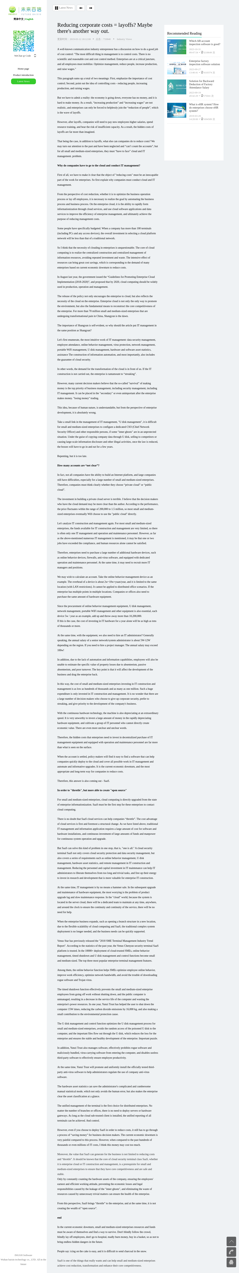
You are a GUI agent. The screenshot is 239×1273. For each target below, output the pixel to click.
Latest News (23, 81)
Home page (23, 68)
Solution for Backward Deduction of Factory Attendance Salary (201, 83)
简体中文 (18, 19)
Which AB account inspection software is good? (204, 42)
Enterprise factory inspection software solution (204, 62)
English (29, 19)
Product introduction (23, 75)
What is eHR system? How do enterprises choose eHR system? (204, 107)
